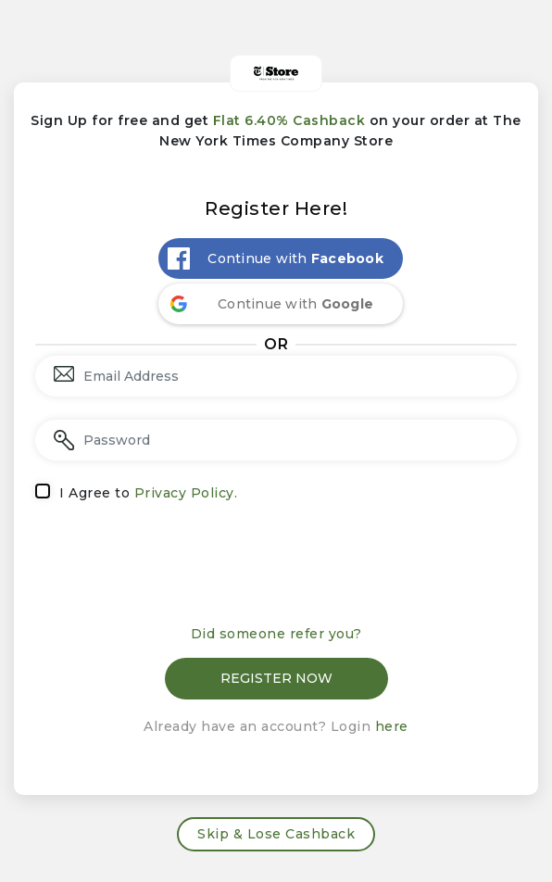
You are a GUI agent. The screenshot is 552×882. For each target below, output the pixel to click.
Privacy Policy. (186, 493)
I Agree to (148, 493)
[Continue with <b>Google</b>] (281, 304)
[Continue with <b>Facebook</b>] (281, 258)
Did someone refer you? (276, 633)
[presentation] (276, 570)
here (391, 726)
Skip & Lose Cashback (276, 833)
